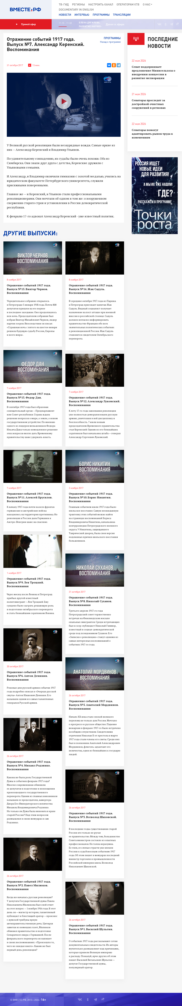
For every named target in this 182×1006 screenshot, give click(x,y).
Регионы (78, 4)
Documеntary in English (76, 9)
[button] (177, 9)
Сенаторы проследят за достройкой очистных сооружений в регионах (149, 104)
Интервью (81, 14)
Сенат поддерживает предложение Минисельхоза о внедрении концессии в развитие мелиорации (153, 72)
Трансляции (122, 14)
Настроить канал (100, 4)
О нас (148, 4)
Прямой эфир (26, 24)
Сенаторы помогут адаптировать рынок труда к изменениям (152, 133)
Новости (65, 14)
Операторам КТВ (128, 4)
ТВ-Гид (64, 4)
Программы (101, 14)
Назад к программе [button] (110, 41)
